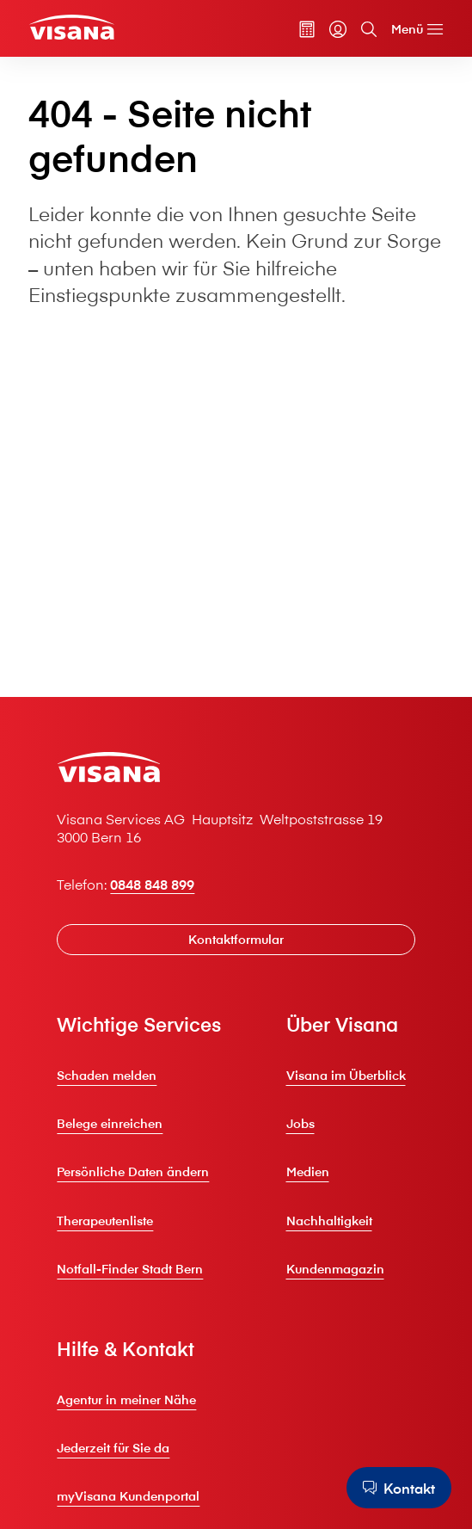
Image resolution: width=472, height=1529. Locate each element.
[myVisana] (337, 29)
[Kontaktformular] (235, 940)
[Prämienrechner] (307, 29)
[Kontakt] (398, 1487)
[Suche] (368, 29)
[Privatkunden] (71, 27)
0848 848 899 (152, 883)
